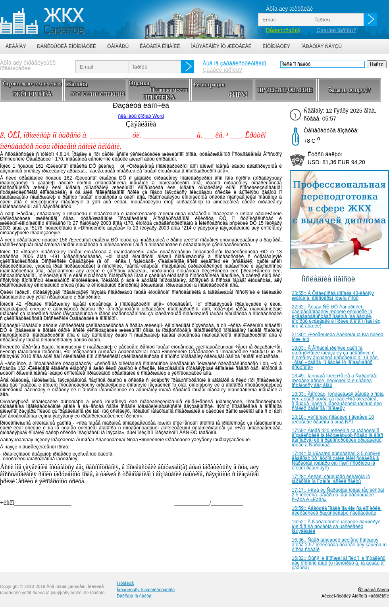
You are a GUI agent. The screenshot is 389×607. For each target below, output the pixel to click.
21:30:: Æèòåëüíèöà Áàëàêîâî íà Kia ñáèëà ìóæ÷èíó (337, 337)
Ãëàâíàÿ (16, 46)
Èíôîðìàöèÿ (276, 46)
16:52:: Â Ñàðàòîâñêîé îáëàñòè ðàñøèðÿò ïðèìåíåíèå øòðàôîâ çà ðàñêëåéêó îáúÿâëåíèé (336, 526)
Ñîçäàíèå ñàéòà (373, 589)
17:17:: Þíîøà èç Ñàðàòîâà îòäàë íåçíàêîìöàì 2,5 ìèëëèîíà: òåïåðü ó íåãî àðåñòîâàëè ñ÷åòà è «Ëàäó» (338, 494)
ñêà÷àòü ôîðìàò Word (141, 116)
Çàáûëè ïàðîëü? (336, 30)
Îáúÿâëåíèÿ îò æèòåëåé (221, 46)
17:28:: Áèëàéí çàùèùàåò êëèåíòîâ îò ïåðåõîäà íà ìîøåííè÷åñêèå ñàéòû (331, 479)
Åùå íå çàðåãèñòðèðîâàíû (234, 63)
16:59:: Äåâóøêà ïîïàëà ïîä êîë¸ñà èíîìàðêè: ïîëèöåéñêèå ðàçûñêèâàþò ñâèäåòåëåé (336, 511)
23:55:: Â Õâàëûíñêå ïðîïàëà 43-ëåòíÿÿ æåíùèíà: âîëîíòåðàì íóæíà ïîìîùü (333, 296)
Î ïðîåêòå (125, 583)
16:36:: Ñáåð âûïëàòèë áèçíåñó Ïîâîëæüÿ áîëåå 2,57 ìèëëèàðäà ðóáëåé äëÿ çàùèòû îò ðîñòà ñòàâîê (339, 544)
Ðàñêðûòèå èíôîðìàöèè (66, 46)
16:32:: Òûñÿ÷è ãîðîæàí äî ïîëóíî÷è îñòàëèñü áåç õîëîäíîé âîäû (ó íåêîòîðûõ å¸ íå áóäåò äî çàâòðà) (338, 563)
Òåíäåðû (118, 46)
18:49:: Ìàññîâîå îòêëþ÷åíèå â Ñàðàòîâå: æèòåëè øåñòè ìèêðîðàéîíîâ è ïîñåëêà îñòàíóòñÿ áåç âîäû (334, 380)
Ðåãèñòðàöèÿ (283, 30)
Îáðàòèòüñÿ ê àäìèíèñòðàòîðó (146, 589)
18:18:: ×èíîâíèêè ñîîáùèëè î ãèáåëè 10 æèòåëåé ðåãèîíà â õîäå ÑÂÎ (333, 419)
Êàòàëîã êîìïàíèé (160, 46)
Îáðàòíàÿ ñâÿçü (321, 46)
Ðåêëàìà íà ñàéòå (134, 596)
